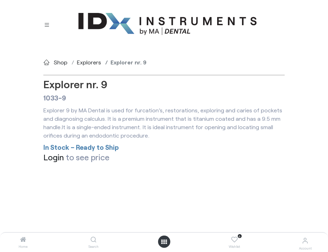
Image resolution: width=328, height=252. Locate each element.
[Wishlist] (234, 240)
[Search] (93, 239)
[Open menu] (164, 242)
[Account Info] (305, 240)
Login (53, 157)
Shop (60, 62)
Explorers (89, 62)
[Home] (23, 239)
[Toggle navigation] (46, 24)
